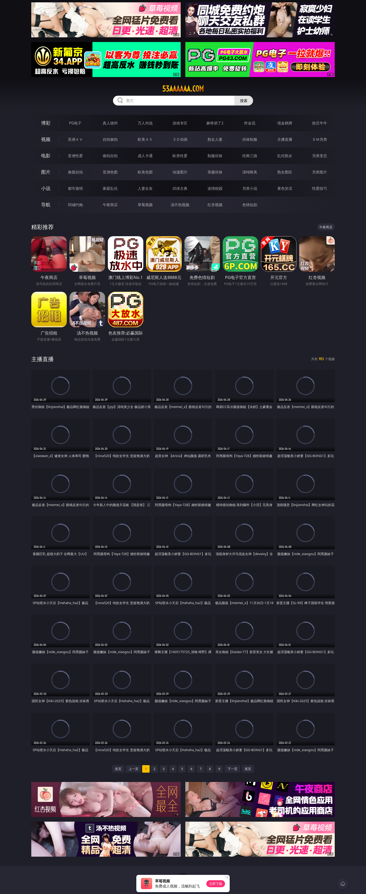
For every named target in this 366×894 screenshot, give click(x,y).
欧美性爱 (179, 155)
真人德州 (110, 123)
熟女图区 (284, 172)
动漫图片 (179, 172)
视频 (45, 139)
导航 (45, 204)
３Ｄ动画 (179, 139)
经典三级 (249, 155)
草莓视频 (145, 204)
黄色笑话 (284, 188)
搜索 (243, 100)
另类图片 (319, 172)
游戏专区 (179, 123)
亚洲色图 (110, 172)
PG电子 (75, 123)
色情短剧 (249, 204)
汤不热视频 (180, 204)
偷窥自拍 (75, 172)
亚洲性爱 (75, 155)
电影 (45, 155)
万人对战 (145, 123)
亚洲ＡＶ (75, 139)
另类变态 (319, 155)
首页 (118, 769)
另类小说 (249, 188)
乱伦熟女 (284, 155)
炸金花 (249, 123)
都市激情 (75, 188)
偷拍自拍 (110, 155)
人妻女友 (145, 188)
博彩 (45, 123)
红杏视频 (215, 204)
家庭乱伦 (110, 188)
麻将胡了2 (214, 123)
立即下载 (215, 883)
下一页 (232, 769)
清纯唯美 (249, 172)
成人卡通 (145, 155)
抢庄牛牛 (319, 123)
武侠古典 (179, 188)
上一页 (133, 769)
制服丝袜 (215, 155)
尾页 (248, 769)
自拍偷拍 (110, 139)
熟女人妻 (215, 139)
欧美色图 (145, 172)
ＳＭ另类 (319, 139)
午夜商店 (110, 204)
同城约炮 (75, 204)
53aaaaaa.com (183, 88)
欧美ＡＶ (145, 139)
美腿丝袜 (215, 172)
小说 (45, 188)
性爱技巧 (319, 188)
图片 (45, 172)
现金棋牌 (284, 123)
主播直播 (284, 139)
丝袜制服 (249, 139)
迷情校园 (215, 188)
